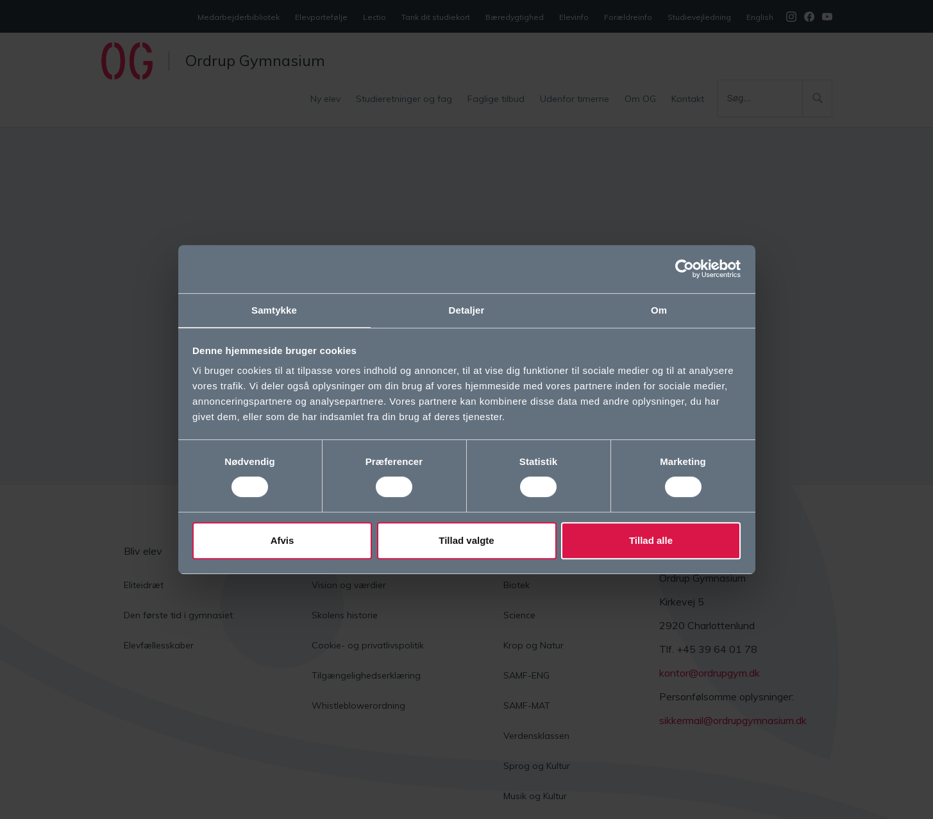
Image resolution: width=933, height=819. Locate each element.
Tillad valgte (466, 541)
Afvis (282, 541)
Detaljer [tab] (467, 309)
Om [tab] (659, 309)
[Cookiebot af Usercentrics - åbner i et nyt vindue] (684, 268)
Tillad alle (651, 541)
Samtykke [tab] (274, 309)
